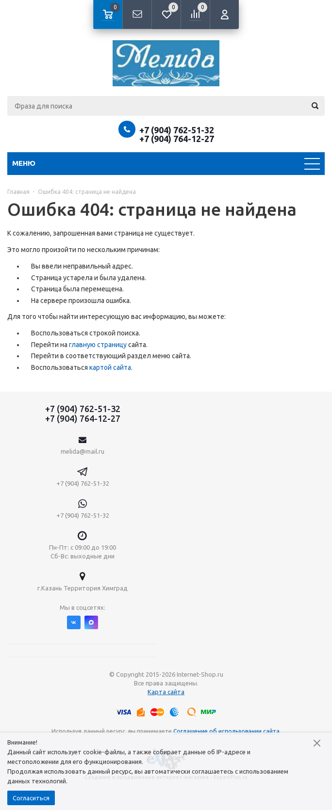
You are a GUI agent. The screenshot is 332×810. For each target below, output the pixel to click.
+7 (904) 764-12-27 (176, 138)
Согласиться (31, 797)
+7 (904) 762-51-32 (176, 130)
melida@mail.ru (82, 451)
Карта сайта (166, 691)
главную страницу (98, 345)
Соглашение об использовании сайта (226, 731)
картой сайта (110, 367)
